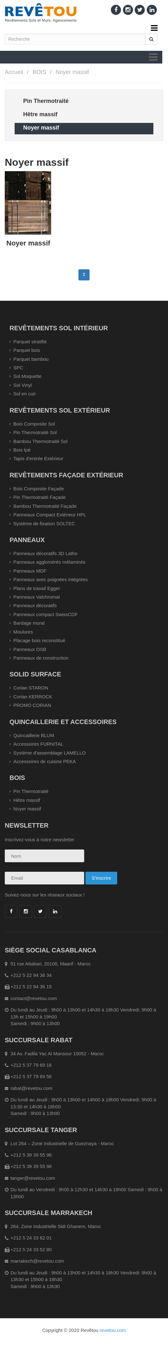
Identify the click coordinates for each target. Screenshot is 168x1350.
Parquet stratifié (30, 341)
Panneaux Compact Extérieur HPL (49, 514)
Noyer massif (72, 72)
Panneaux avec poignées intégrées (50, 579)
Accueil (14, 72)
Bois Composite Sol (34, 423)
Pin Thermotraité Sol (35, 432)
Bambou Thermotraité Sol (40, 441)
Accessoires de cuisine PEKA (44, 761)
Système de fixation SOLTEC (44, 523)
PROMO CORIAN (32, 705)
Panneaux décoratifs (35, 605)
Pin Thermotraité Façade (39, 497)
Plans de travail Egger (36, 588)
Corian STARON (30, 687)
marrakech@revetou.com (37, 1261)
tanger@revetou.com (32, 1178)
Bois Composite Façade (38, 488)
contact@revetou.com (33, 998)
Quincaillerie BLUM (33, 735)
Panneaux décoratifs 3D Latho (45, 553)
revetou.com (113, 1330)
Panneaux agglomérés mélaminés (49, 562)
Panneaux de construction (40, 658)
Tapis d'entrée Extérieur (38, 458)
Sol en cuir (24, 393)
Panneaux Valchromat (36, 597)
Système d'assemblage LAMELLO (49, 753)
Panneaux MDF (29, 571)
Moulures (23, 632)
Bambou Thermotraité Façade (45, 506)
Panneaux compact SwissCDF (45, 614)
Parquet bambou (31, 359)
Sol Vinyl (22, 385)
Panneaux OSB (29, 649)
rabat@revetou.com (31, 1088)
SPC (18, 367)
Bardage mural (28, 623)
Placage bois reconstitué (39, 640)
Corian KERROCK (32, 696)
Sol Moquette (27, 376)
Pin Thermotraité (31, 791)
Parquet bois (26, 350)
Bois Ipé (21, 450)
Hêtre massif (26, 800)
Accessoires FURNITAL (38, 744)
